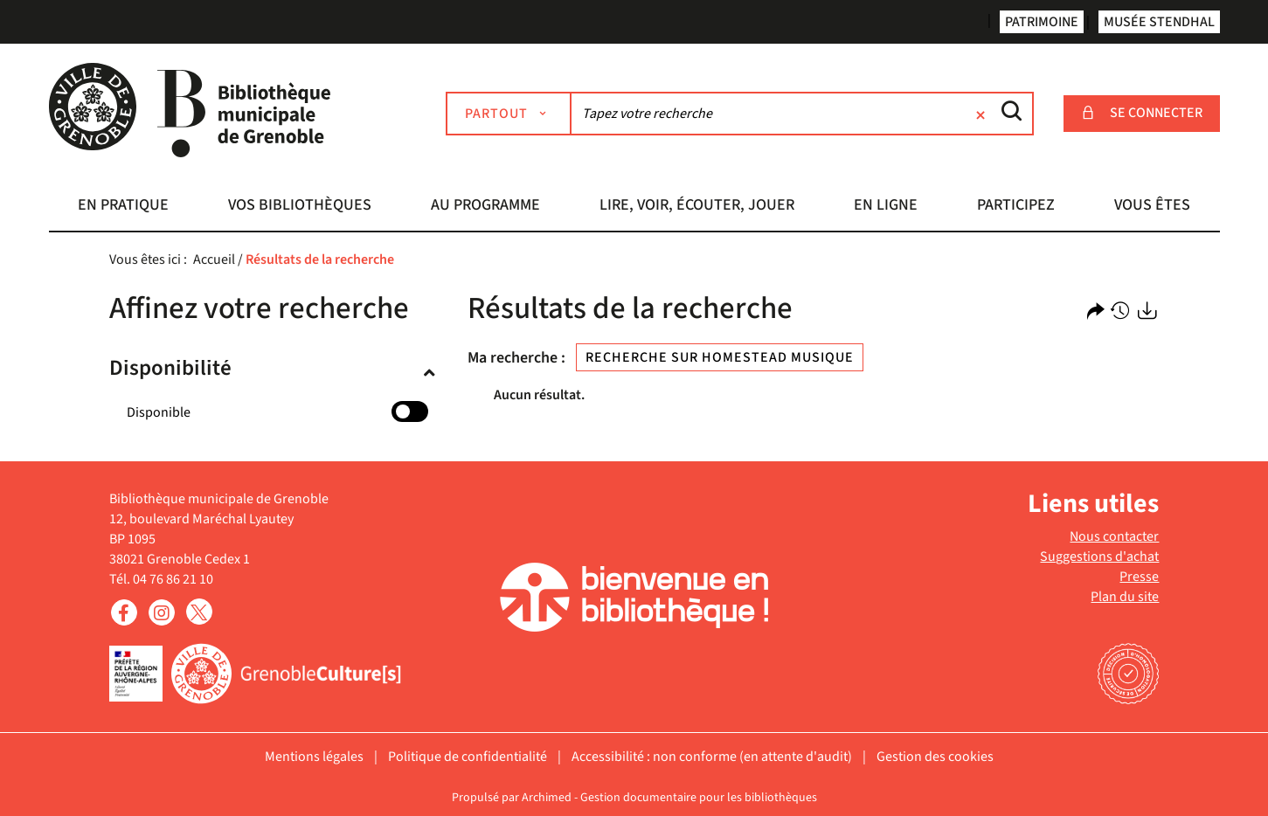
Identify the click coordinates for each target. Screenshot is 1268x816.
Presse (1139, 576)
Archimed (547, 797)
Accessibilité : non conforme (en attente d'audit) (712, 756)
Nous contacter (1114, 536)
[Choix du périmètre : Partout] (509, 113)
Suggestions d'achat (1099, 556)
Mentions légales (314, 756)
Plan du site (1125, 596)
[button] (124, 207)
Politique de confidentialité (467, 756)
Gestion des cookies (935, 756)
